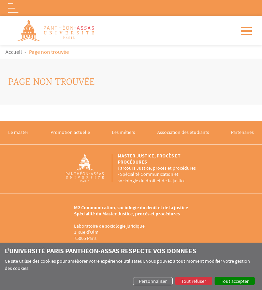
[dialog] (131, 266)
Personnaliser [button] (153, 281)
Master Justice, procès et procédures (149, 159)
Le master (18, 132)
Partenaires (242, 132)
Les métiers (123, 132)
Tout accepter (235, 281)
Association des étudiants (183, 132)
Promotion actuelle (70, 132)
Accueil (13, 51)
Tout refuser (193, 281)
